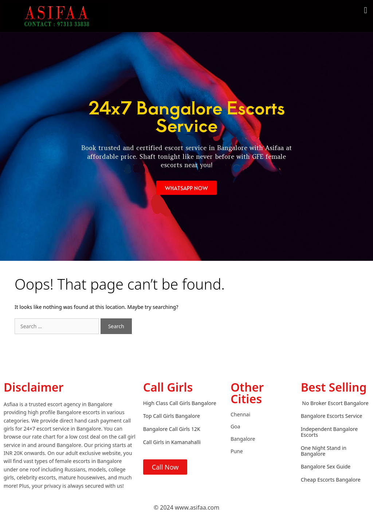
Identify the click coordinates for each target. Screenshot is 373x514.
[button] (365, 10)
